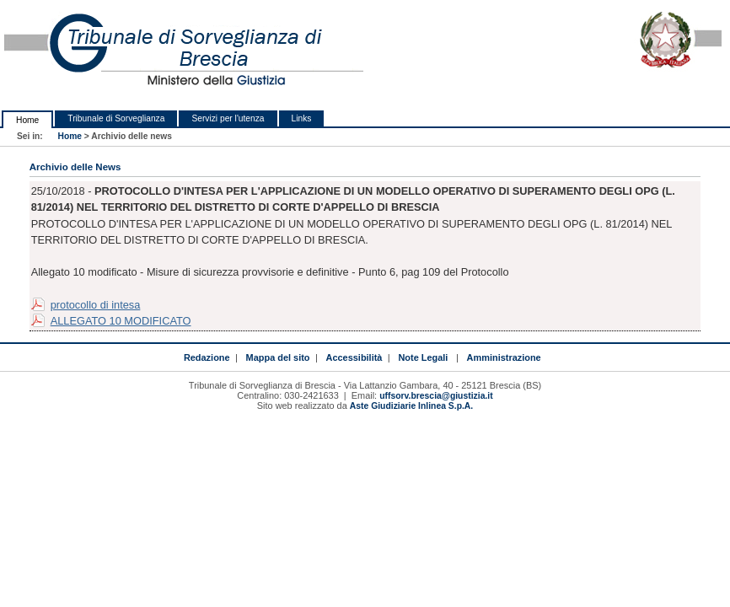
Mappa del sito (278, 357)
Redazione (207, 357)
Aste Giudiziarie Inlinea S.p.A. (411, 406)
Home (27, 120)
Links (302, 118)
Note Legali (423, 357)
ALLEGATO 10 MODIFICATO (121, 320)
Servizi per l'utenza (227, 118)
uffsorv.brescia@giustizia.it (435, 395)
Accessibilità (354, 357)
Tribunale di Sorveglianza (115, 118)
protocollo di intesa (96, 304)
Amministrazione (504, 357)
